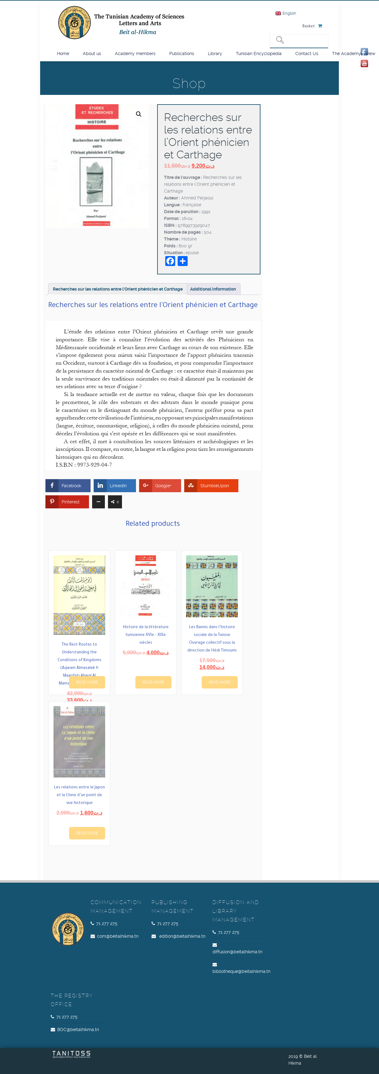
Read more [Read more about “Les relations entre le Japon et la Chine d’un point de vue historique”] (87, 833)
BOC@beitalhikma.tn (78, 1029)
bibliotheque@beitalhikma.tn (241, 971)
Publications (181, 53)
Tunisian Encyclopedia (259, 53)
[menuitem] (285, 13)
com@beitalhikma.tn (117, 936)
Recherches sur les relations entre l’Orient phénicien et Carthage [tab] (118, 289)
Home (63, 53)
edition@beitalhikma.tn (182, 936)
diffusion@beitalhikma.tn (237, 951)
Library (215, 53)
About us (92, 53)
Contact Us (306, 53)
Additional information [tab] (213, 289)
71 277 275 (106, 923)
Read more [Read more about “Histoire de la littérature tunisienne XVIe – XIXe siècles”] (153, 682)
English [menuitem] (289, 13)
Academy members (135, 53)
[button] (138, 114)
